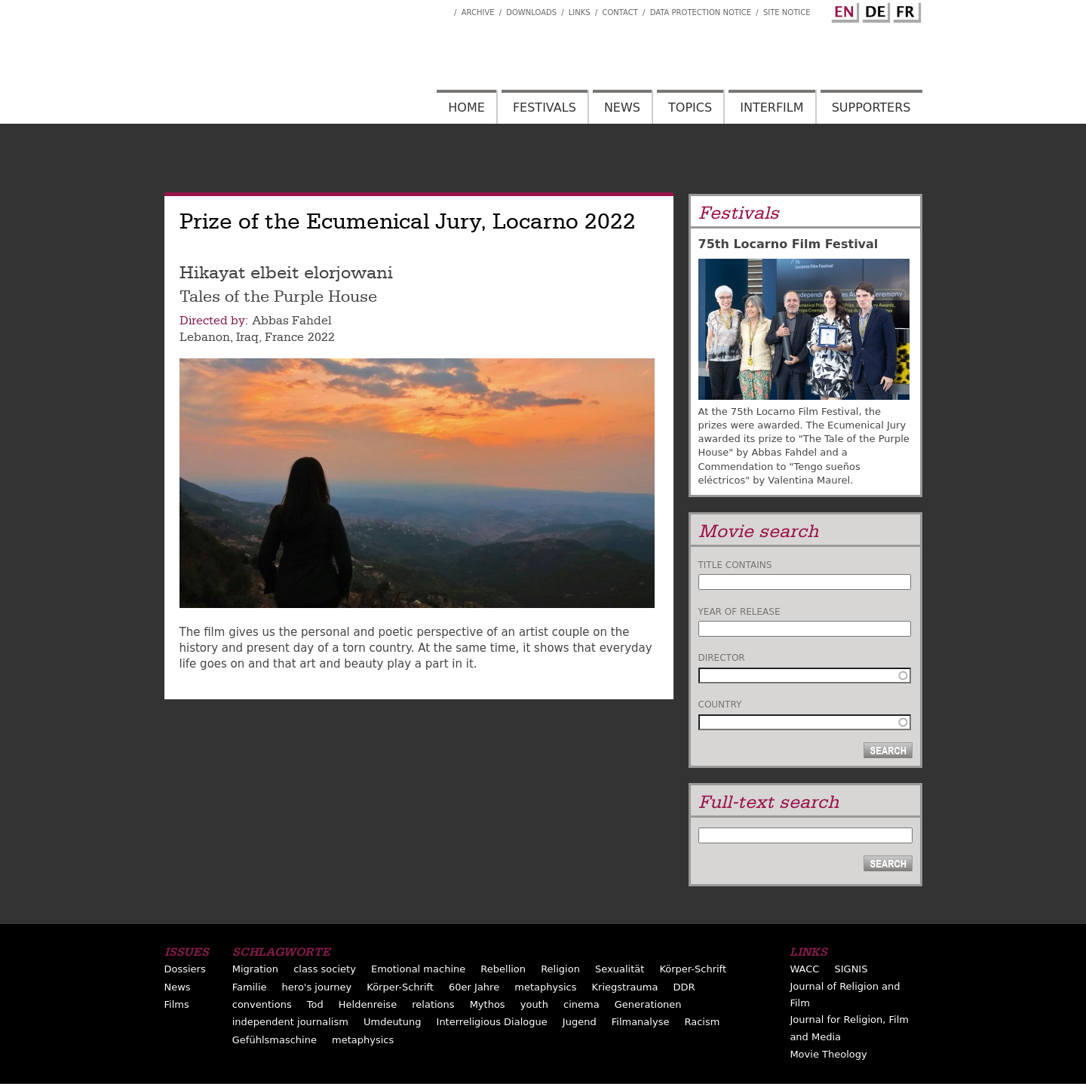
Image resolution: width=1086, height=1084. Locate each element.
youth (534, 1004)
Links (580, 12)
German (874, 10)
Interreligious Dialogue (492, 1021)
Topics (690, 107)
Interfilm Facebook (443, 8)
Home (466, 107)
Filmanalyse (641, 1021)
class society (324, 969)
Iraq (247, 337)
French (905, 10)
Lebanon (204, 337)
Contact (619, 12)
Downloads (531, 12)
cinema (581, 1004)
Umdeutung (393, 1021)
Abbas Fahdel (291, 320)
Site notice (787, 12)
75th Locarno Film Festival (788, 244)
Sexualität (619, 969)
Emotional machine (418, 969)
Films (176, 1004)
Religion (560, 969)
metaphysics (545, 987)
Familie (249, 987)
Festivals (544, 107)
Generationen (648, 1004)
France (284, 337)
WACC (804, 969)
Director (721, 658)
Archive (478, 12)
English (843, 10)
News (622, 107)
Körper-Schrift (692, 969)
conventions (262, 1004)
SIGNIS (850, 969)
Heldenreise (368, 1004)
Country (720, 704)
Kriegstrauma (625, 987)
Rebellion (503, 969)
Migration (255, 969)
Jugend (580, 1021)
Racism (702, 1021)
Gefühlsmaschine (274, 1040)
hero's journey (317, 987)
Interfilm (771, 107)
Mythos (487, 1004)
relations (433, 1004)
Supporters (871, 107)
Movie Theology (828, 1054)
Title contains (735, 565)
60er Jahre (474, 987)
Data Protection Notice (701, 12)
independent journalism (290, 1021)
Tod (315, 1004)
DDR (684, 987)
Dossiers (185, 969)
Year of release (739, 611)
